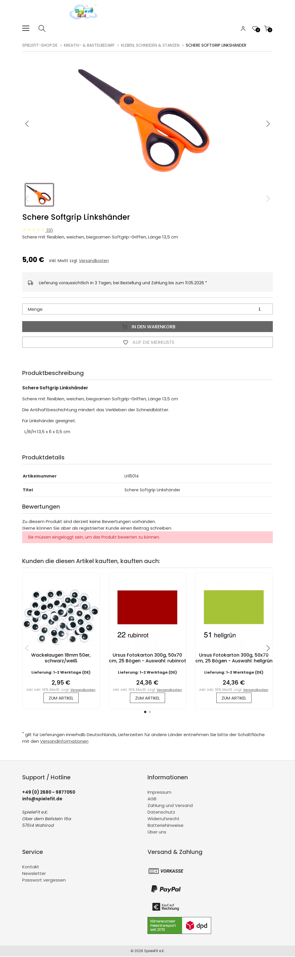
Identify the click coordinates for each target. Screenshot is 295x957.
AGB (152, 799)
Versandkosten (94, 261)
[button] (268, 123)
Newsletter (34, 874)
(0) (37, 230)
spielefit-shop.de (40, 45)
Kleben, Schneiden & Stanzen (150, 45)
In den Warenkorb (147, 326)
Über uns (157, 832)
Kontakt (30, 867)
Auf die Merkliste (147, 342)
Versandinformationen (64, 742)
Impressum (159, 793)
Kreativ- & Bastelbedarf (89, 45)
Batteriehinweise (166, 826)
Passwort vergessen (44, 881)
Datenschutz (161, 813)
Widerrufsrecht (163, 819)
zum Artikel (61, 698)
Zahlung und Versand (170, 806)
